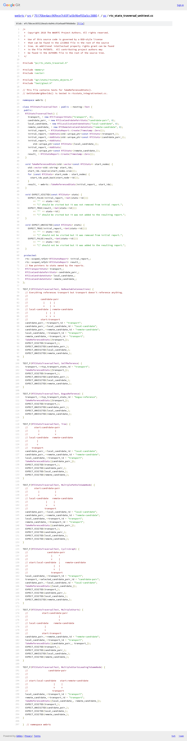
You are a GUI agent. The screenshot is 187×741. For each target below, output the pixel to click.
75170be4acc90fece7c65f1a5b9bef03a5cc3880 (65, 16)
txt (173, 735)
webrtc (19, 16)
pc (105, 16)
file (80, 23)
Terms (37, 735)
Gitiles (19, 735)
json (181, 735)
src (29, 16)
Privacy (28, 735)
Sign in (180, 5)
